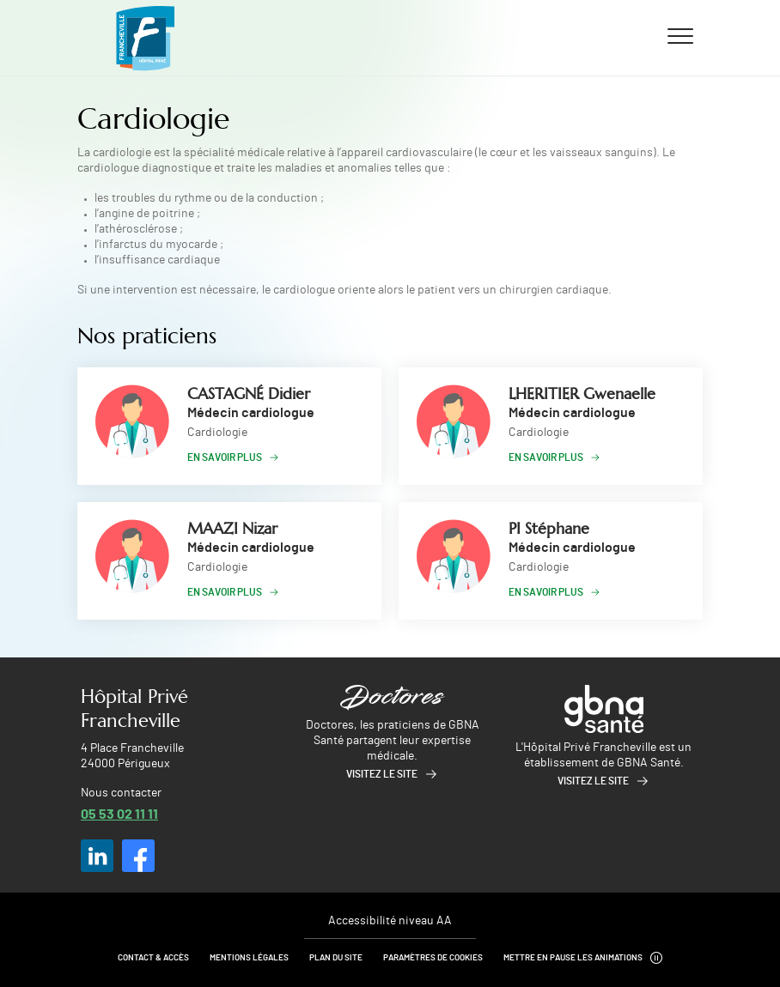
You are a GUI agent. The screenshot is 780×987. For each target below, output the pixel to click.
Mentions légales (249, 958)
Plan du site (336, 958)
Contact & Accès (153, 958)
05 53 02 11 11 (119, 813)
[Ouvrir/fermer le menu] (680, 35)
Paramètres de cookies (433, 958)
